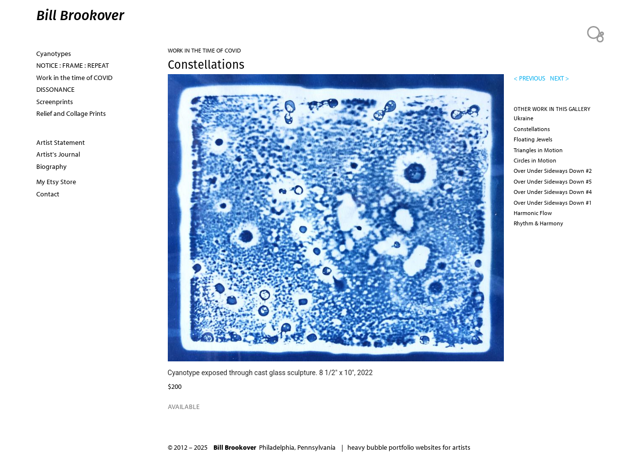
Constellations (532, 129)
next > (559, 78)
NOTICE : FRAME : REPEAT (72, 65)
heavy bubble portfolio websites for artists (409, 447)
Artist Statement (60, 142)
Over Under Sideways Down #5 (553, 181)
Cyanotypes (53, 53)
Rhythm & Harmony (538, 223)
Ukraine (523, 118)
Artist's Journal (58, 154)
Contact (47, 194)
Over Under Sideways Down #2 (553, 170)
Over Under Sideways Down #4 (553, 191)
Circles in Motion (535, 160)
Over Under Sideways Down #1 (553, 202)
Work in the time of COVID (204, 50)
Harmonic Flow (533, 213)
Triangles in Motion (538, 150)
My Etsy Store (56, 181)
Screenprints (54, 101)
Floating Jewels (533, 139)
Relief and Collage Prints (71, 113)
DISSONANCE (55, 89)
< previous (529, 78)
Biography (51, 166)
